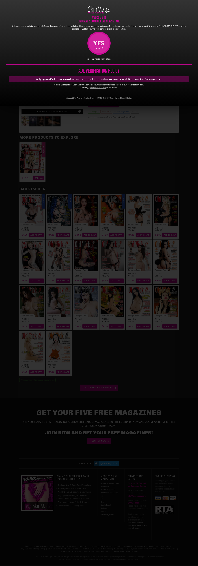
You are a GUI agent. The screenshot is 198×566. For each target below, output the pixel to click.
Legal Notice (126, 98)
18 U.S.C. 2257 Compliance (108, 98)
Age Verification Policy (96, 88)
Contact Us (70, 98)
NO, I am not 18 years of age (99, 59)
